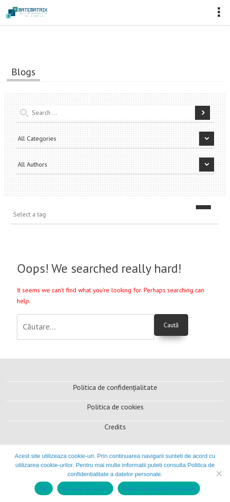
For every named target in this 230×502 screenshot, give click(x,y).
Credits (115, 426)
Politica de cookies (115, 406)
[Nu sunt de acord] (218, 473)
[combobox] (115, 216)
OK (43, 488)
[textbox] (116, 214)
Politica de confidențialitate (115, 387)
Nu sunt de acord (85, 488)
